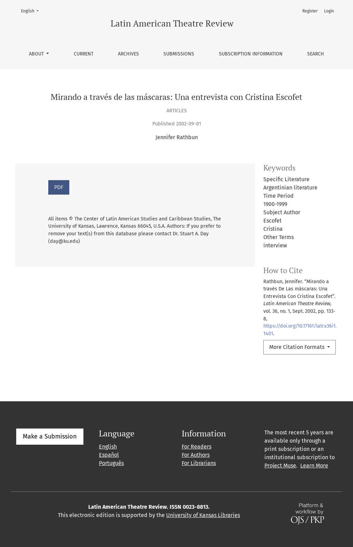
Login (329, 11)
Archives (128, 54)
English (32, 10)
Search (315, 54)
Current (83, 54)
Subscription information (251, 54)
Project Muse (280, 465)
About (37, 54)
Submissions (178, 54)
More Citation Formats (297, 347)
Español (109, 455)
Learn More (314, 465)
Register (310, 11)
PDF (58, 187)
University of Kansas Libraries (203, 515)
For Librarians (199, 463)
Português (111, 463)
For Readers (196, 446)
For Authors (196, 455)
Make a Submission (50, 436)
